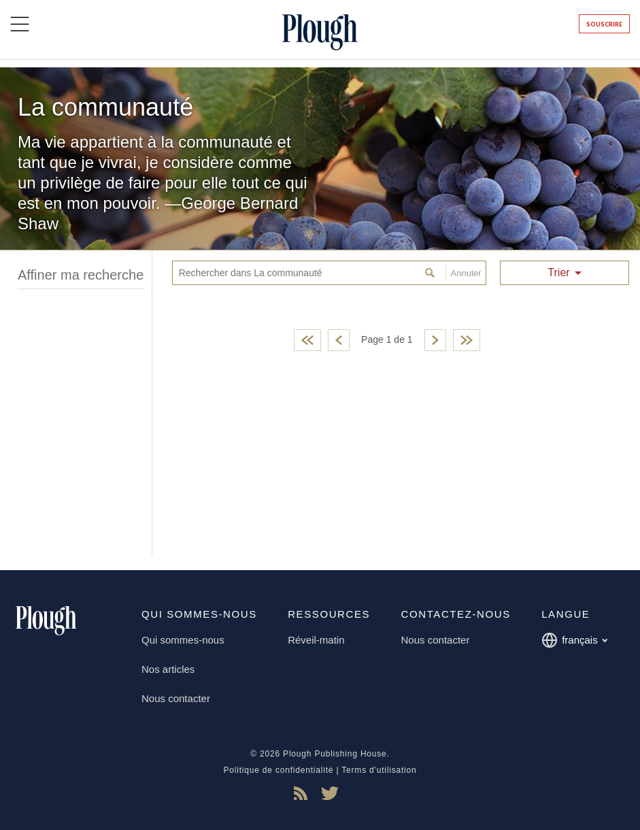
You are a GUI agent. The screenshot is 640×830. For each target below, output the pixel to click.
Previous (339, 340)
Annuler (463, 273)
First (307, 340)
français (574, 640)
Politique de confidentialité (278, 770)
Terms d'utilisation (378, 770)
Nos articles (168, 669)
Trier (558, 272)
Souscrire (604, 24)
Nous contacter (175, 698)
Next (435, 340)
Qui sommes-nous (182, 640)
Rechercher (431, 273)
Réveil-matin (316, 640)
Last (466, 340)
